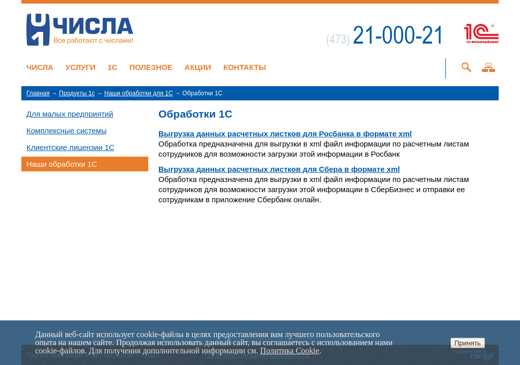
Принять (467, 343)
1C (112, 67)
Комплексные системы (66, 130)
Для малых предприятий (69, 114)
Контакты (244, 67)
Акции (197, 67)
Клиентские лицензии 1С (70, 147)
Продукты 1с (76, 93)
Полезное (151, 67)
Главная (38, 93)
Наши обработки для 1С (138, 93)
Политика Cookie (289, 350)
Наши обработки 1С (61, 164)
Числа (39, 67)
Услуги (80, 67)
